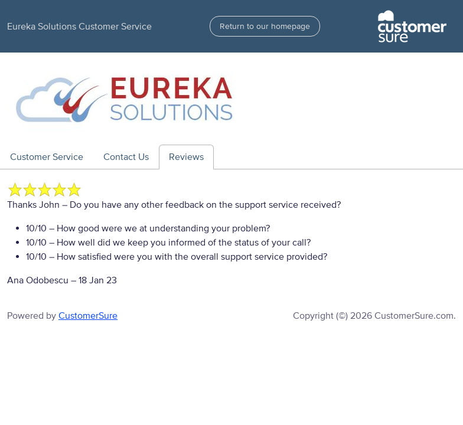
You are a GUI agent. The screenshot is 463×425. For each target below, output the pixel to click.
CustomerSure (88, 316)
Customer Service (46, 157)
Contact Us (126, 157)
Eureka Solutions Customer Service (79, 26)
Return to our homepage (265, 26)
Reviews (186, 157)
